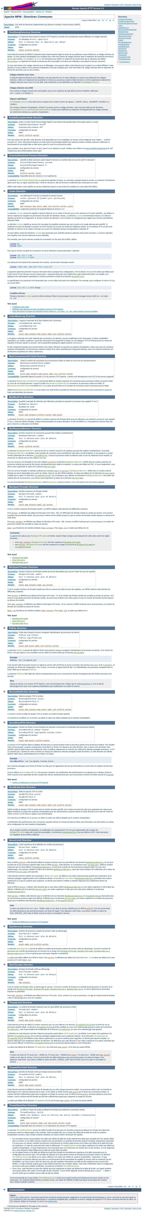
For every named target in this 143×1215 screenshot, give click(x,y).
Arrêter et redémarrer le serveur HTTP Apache (30, 783)
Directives (115, 5)
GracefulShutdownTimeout (127, 23)
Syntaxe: (11, 39)
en (103, 20)
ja (110, 20)
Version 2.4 (40, 12)
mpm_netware (26, 206)
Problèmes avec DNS (20, 307)
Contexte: (12, 45)
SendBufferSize (123, 46)
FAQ (121, 5)
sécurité (10, 676)
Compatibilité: (13, 176)
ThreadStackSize (124, 59)
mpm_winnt (37, 206)
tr (114, 20)
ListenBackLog (123, 28)
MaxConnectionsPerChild (127, 30)
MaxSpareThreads (124, 36)
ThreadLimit (122, 55)
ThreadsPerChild (124, 57)
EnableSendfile (69, 832)
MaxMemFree (123, 32)
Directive (35, 32)
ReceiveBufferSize (124, 42)
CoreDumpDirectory (125, 19)
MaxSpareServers (20, 562)
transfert (107, 665)
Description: (9, 25)
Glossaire (128, 5)
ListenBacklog (40, 456)
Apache (6, 12)
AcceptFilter (78, 277)
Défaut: (11, 42)
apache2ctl (86, 684)
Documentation (28, 12)
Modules (107, 5)
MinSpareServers (20, 624)
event (21, 50)
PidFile (120, 40)
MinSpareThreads (124, 38)
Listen (120, 25)
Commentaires (124, 62)
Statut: (7, 27)
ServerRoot (12, 61)
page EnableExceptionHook (96, 148)
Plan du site (137, 5)
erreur (95, 665)
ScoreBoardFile (123, 44)
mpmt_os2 (47, 206)
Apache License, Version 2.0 (24, 1211)
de (98, 20)
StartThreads (122, 53)
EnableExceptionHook (126, 21)
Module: (11, 50)
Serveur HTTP (16, 12)
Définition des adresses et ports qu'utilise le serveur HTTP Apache (37, 309)
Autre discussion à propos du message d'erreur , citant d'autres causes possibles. (55, 311)
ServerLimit (122, 48)
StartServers (122, 51)
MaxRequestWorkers (125, 34)
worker (36, 50)
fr (107, 20)
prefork (28, 50)
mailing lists (52, 1201)
